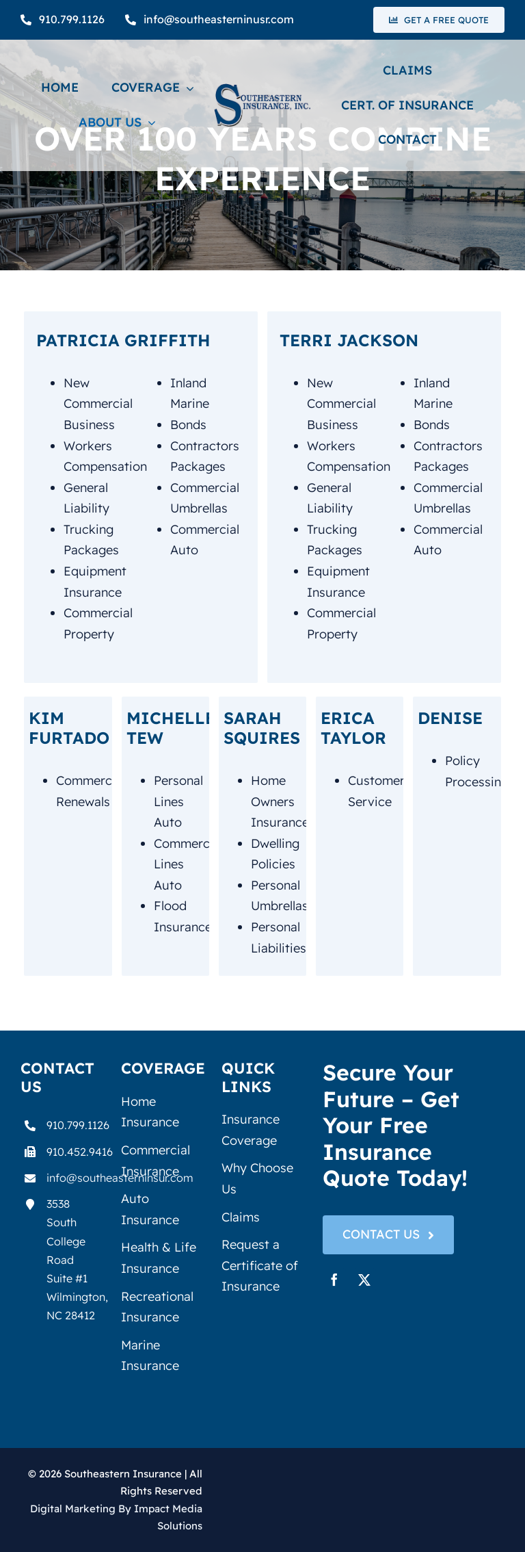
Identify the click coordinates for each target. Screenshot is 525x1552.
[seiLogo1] (262, 89)
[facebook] (334, 1279)
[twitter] (364, 1279)
